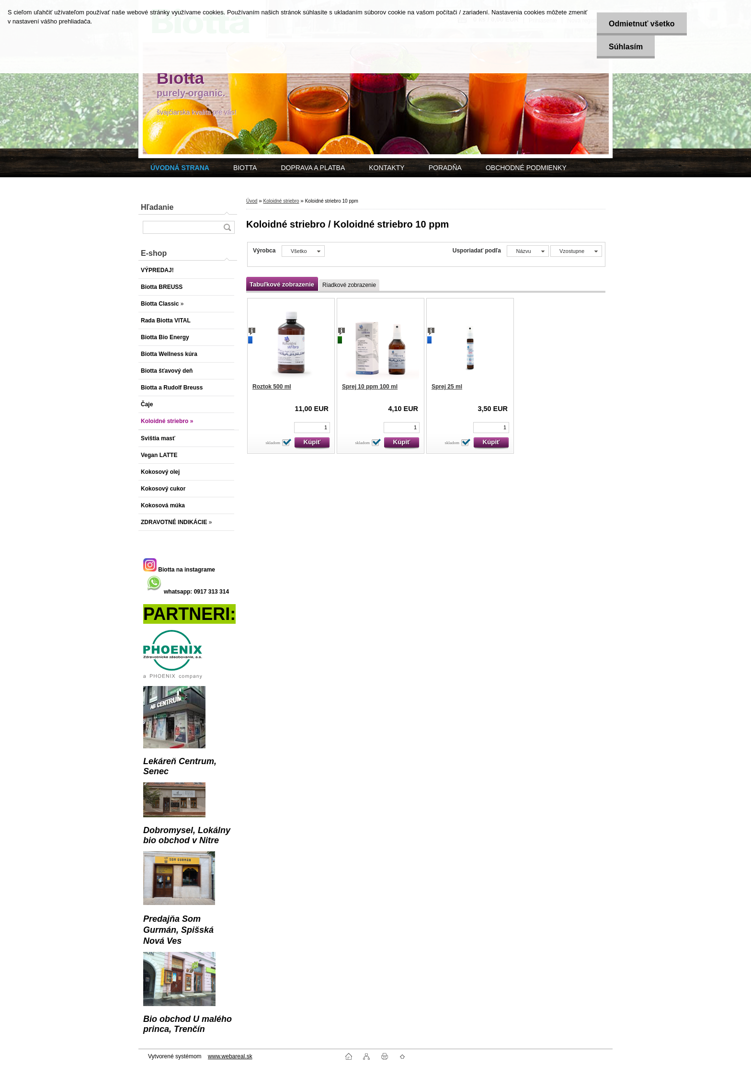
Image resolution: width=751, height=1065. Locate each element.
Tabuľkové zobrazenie (282, 284)
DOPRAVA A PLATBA (313, 168)
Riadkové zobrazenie (349, 285)
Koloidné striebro (281, 201)
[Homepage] (179, 167)
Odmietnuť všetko (641, 24)
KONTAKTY (386, 168)
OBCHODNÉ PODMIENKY (526, 168)
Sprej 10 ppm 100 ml (370, 386)
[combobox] (527, 251)
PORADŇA (445, 168)
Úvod (251, 201)
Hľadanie (157, 207)
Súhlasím (626, 47)
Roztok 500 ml (271, 386)
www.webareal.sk (230, 1056)
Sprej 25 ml (447, 386)
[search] (227, 227)
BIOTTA (245, 168)
